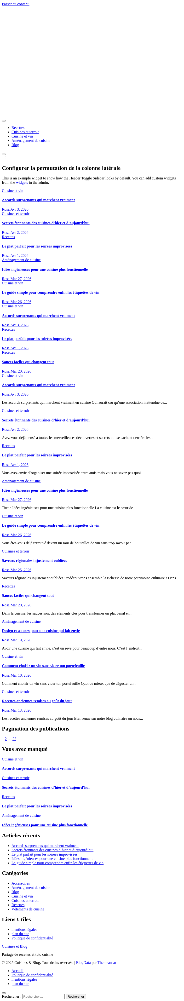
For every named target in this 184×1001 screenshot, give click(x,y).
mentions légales (24, 929)
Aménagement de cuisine (31, 140)
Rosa (6, 209)
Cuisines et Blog (28, 99)
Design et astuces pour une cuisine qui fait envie (41, 631)
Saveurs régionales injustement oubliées (34, 560)
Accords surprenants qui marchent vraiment (38, 200)
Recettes (18, 128)
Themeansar (107, 963)
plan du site (20, 934)
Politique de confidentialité (32, 938)
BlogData (83, 963)
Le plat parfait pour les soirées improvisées (37, 246)
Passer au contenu (15, 4)
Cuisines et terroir (25, 132)
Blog (15, 145)
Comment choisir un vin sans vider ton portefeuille (43, 666)
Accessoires (21, 883)
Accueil (17, 971)
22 (14, 739)
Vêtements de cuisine (28, 909)
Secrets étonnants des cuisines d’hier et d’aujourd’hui (46, 223)
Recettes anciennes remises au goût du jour (37, 701)
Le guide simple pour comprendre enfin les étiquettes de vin (50, 292)
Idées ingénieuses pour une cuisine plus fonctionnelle (45, 269)
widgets (22, 182)
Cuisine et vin (22, 136)
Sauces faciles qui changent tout (28, 362)
